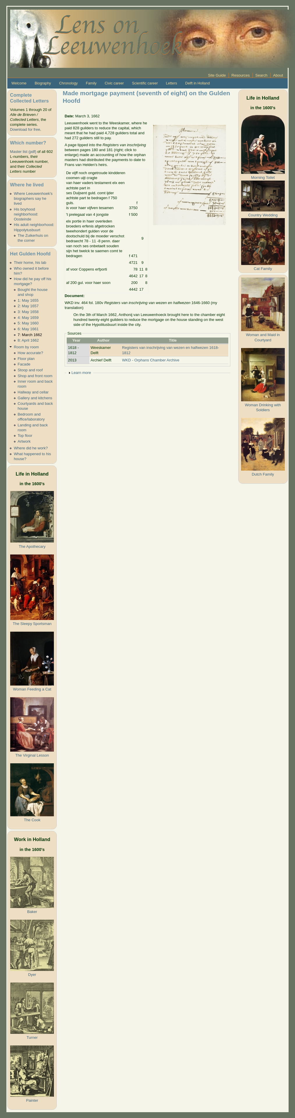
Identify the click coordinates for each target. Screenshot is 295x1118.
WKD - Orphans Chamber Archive (150, 360)
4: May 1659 (28, 317)
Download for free (25, 129)
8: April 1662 (28, 340)
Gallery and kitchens (35, 398)
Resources (241, 75)
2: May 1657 (28, 306)
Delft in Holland (197, 83)
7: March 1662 (30, 335)
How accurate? (30, 353)
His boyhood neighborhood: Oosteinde (26, 214)
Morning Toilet (263, 177)
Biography (43, 83)
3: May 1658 (28, 312)
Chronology (68, 83)
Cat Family (263, 268)
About (278, 75)
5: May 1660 (28, 323)
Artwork (24, 441)
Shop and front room (35, 376)
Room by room (26, 347)
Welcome (19, 83)
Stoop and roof (30, 370)
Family (91, 83)
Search (261, 75)
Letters (171, 83)
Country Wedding (263, 215)
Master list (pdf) (23, 151)
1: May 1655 (28, 300)
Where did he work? (31, 448)
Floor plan (26, 358)
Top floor (25, 435)
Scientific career (145, 83)
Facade (24, 364)
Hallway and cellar (33, 392)
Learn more (81, 372)
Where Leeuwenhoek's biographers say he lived (33, 198)
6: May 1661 (28, 329)
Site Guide (217, 75)
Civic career (114, 83)
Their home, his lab (30, 262)
